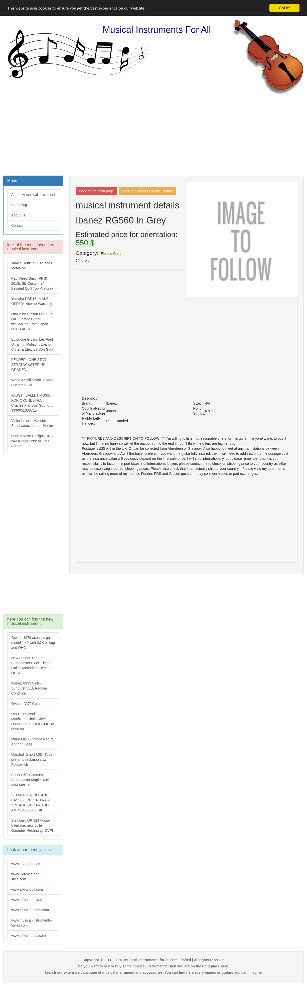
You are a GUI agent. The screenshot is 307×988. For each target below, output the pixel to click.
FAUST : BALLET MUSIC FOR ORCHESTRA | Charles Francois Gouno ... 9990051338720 (32, 402)
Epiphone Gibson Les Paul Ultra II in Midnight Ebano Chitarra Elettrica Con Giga (32, 344)
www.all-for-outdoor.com (30, 910)
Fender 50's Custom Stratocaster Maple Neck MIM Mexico (30, 780)
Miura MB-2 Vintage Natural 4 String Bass (32, 741)
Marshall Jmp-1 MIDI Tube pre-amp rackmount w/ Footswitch (31, 759)
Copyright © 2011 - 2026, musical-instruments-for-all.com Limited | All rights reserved (153, 960)
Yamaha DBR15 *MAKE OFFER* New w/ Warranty (31, 301)
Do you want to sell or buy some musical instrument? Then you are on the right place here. (153, 966)
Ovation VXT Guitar (26, 704)
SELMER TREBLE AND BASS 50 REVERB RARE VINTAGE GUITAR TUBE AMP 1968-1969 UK (31, 802)
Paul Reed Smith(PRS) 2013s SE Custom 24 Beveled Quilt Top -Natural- (32, 283)
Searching (19, 205)
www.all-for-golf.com (27, 889)
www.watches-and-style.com (26, 876)
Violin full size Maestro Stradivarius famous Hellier (32, 423)
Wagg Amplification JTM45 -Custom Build (33, 382)
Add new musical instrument (33, 195)
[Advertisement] (153, 135)
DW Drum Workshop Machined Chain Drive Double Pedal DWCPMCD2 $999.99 (32, 721)
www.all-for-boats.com (28, 935)
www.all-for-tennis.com (29, 899)
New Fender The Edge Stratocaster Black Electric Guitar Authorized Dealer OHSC (31, 665)
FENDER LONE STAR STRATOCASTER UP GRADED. (28, 365)
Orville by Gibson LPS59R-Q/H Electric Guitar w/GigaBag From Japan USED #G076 (32, 321)
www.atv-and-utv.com (28, 864)
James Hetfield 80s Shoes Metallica (31, 265)
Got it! (284, 8)
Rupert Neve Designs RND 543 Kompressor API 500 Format (32, 441)
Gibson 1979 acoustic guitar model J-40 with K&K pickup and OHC (33, 643)
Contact (17, 225)
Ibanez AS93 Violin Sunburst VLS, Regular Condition (29, 688)
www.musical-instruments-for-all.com (31, 922)
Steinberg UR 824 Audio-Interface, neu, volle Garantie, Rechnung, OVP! (32, 825)
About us (18, 215)
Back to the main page (96, 191)
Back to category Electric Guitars (147, 191)
